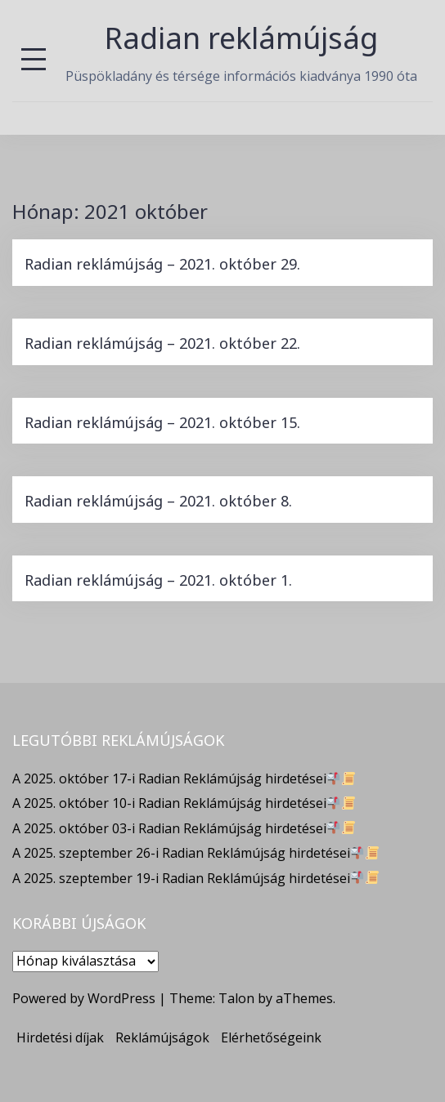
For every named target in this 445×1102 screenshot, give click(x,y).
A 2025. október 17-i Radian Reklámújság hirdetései (183, 778)
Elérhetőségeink (271, 1037)
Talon (236, 998)
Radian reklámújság (241, 38)
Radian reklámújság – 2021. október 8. (158, 501)
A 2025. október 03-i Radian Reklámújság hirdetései (183, 828)
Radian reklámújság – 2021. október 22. (162, 343)
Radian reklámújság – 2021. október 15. (162, 422)
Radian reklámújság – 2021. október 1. (158, 580)
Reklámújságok (162, 1037)
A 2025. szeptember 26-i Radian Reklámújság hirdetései (195, 853)
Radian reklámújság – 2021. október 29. (162, 264)
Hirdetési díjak (60, 1037)
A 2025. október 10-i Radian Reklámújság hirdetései (183, 803)
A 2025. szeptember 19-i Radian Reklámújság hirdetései (195, 878)
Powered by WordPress (83, 998)
